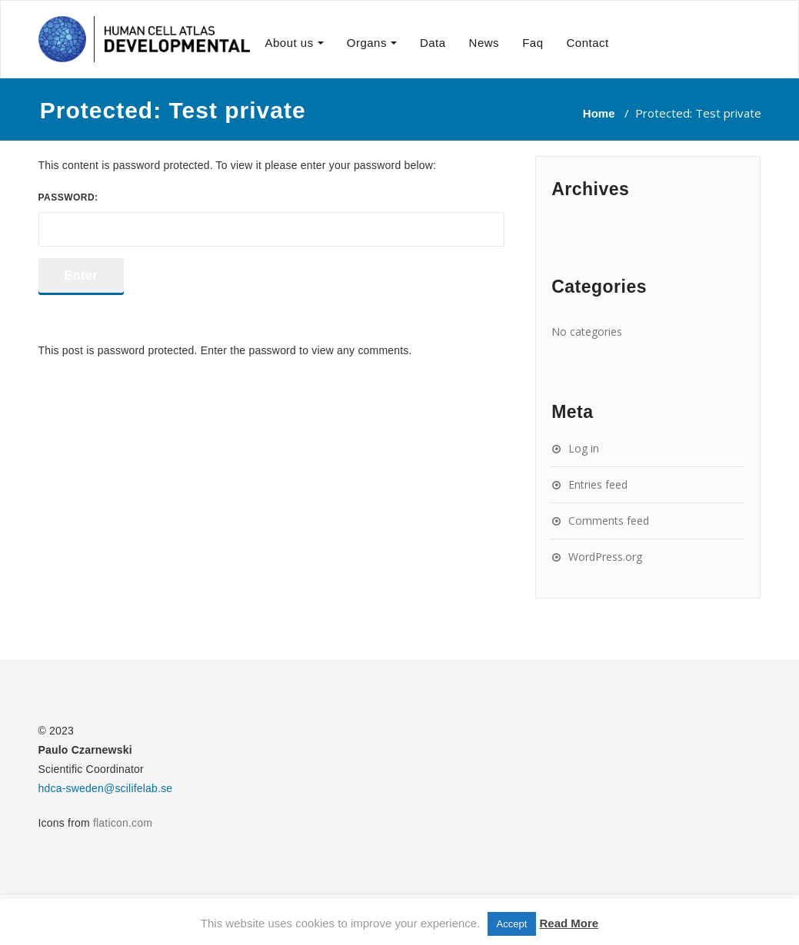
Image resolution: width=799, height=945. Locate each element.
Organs (367, 42)
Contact (587, 42)
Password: (271, 219)
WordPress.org (605, 556)
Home (599, 113)
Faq (532, 42)
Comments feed (608, 520)
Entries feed (598, 484)
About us (289, 42)
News (484, 42)
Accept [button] (512, 924)
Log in (583, 448)
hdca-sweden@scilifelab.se (105, 788)
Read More (568, 923)
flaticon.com (122, 823)
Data (433, 42)
